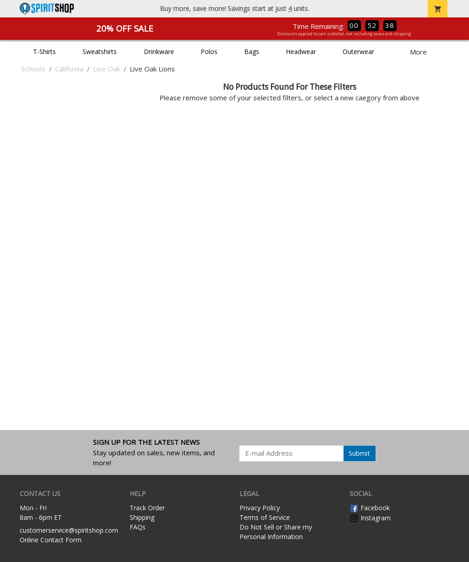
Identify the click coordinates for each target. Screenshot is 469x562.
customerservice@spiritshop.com (69, 530)
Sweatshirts (99, 51)
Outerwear (358, 51)
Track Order (147, 507)
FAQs (138, 527)
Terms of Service (265, 517)
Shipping (142, 517)
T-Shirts (44, 51)
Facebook (369, 507)
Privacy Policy (260, 507)
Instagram (370, 517)
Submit (359, 453)
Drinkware (159, 51)
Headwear (301, 51)
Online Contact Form (51, 539)
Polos (209, 51)
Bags (251, 51)
